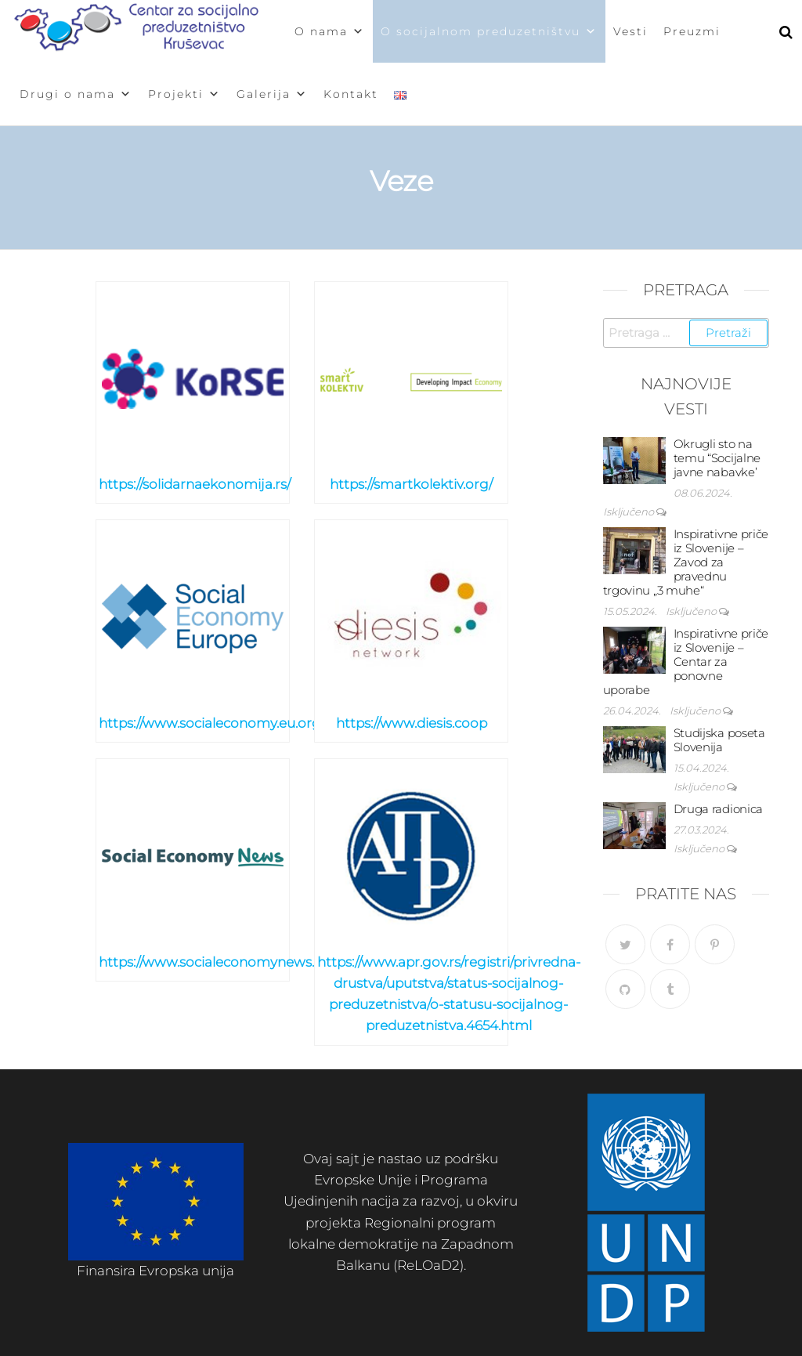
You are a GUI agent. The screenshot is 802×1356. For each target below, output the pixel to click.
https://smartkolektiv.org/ (411, 484)
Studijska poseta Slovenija (719, 739)
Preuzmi (692, 31)
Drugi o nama (76, 94)
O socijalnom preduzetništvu (489, 31)
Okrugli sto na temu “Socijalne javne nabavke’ (717, 457)
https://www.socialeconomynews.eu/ (216, 962)
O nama (329, 31)
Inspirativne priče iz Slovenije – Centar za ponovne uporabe (686, 661)
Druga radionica (719, 808)
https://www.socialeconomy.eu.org (210, 723)
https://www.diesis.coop (411, 723)
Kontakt (350, 94)
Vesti (630, 31)
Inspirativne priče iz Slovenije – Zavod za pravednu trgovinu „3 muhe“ (686, 562)
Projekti (184, 94)
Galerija (272, 94)
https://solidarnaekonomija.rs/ (195, 484)
